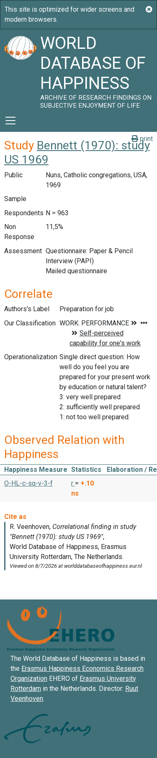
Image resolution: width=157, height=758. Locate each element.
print (142, 139)
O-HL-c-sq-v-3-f (28, 483)
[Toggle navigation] (10, 120)
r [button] (73, 483)
